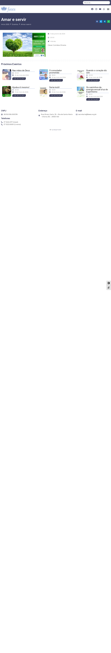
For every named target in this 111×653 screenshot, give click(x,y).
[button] (108, 9)
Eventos (15, 24)
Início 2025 (5, 24)
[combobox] (96, 2)
